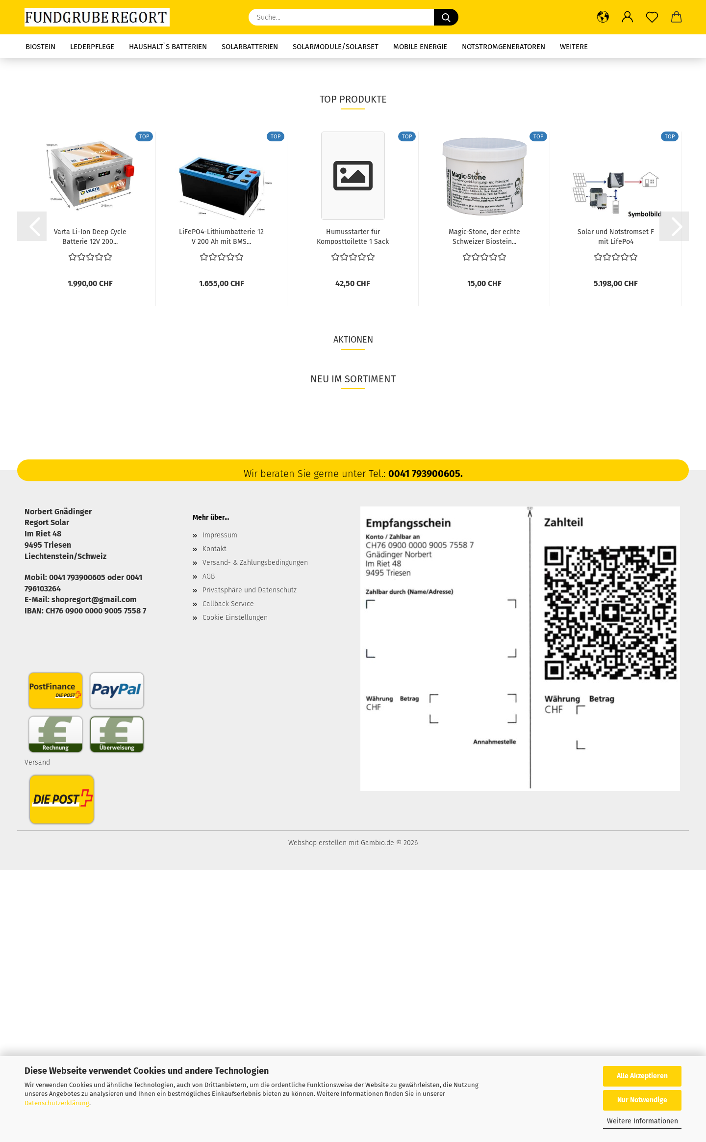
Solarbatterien (250, 46)
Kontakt (214, 821)
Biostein (40, 46)
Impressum (219, 807)
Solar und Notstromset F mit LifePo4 (616, 508)
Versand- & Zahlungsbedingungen (255, 834)
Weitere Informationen (642, 1121)
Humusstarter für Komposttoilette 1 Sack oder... (353, 508)
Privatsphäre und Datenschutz (249, 862)
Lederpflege (92, 46)
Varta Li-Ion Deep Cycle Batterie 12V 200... (90, 508)
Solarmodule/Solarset (335, 46)
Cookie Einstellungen (235, 889)
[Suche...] (446, 17)
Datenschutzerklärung (57, 1103)
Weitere (574, 46)
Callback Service (228, 876)
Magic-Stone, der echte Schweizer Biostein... (484, 508)
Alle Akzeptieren (642, 1076)
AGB (208, 848)
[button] (603, 17)
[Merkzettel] (652, 17)
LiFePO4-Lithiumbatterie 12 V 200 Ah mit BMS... (221, 508)
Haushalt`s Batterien (168, 46)
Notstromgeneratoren (503, 46)
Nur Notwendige (642, 1100)
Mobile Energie (420, 46)
